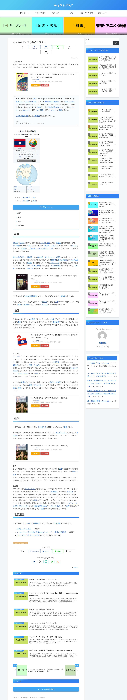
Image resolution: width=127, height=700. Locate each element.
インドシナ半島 (31, 97)
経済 (19, 217)
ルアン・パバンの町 (24, 524)
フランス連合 (62, 255)
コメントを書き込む (46, 685)
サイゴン (37, 360)
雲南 (30, 360)
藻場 (19, 383)
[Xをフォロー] (42, 557)
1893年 (46, 241)
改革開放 (54, 487)
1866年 (15, 360)
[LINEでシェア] (51, 47)
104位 (34, 196)
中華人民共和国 (53, 102)
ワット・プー (24, 501)
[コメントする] (74, 47)
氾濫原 (58, 377)
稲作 (60, 464)
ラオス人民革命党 (22, 111)
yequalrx (102, 343)
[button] (62, 47)
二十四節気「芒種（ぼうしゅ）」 (99, 363)
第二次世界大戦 (18, 252)
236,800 (24, 193)
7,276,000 (25, 196)
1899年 (33, 244)
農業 (65, 422)
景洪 (36, 369)
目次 (44, 202)
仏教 (67, 501)
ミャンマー (53, 105)
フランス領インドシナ (45, 244)
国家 (57, 97)
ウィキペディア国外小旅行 (20, 538)
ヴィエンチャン (23, 369)
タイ (30, 241)
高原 (19, 300)
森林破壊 (56, 317)
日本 (56, 297)
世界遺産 (20, 221)
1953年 (29, 258)
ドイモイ (70, 487)
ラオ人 (22, 238)
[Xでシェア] (18, 47)
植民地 (23, 244)
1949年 (53, 255)
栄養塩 (23, 377)
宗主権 (74, 241)
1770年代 (16, 241)
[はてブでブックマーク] (40, 47)
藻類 (30, 380)
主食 (73, 467)
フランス (54, 241)
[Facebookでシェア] (29, 47)
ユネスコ (29, 519)
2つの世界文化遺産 (40, 501)
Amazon (35, 80)
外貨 (42, 504)
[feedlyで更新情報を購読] (50, 557)
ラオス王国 (74, 255)
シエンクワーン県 (23, 531)
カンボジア (26, 105)
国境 (60, 105)
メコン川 (45, 300)
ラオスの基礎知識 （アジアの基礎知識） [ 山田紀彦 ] (49, 393)
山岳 (52, 314)
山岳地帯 (25, 300)
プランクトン (38, 380)
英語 (35, 94)
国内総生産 (42, 422)
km (28, 193)
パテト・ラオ (54, 258)
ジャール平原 (55, 501)
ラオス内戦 (36, 261)
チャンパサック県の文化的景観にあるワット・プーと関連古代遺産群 (41, 527)
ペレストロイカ (30, 484)
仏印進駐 (40, 252)
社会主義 (47, 97)
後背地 (51, 377)
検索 (87, 39)
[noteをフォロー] (46, 557)
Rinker (37, 74)
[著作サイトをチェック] (38, 557)
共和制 (53, 97)
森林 (19, 317)
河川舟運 (56, 357)
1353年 (15, 238)
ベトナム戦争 (56, 261)
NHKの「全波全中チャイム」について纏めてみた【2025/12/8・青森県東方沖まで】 (101, 383)
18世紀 (58, 238)
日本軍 (29, 252)
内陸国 (39, 102)
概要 (19, 208)
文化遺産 (57, 519)
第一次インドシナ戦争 (53, 252)
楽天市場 (45, 80)
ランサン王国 (45, 238)
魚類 (14, 383)
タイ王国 (40, 105)
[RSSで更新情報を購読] (54, 557)
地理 (19, 212)
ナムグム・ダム (61, 428)
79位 (33, 193)
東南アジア (20, 97)
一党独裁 (36, 111)
